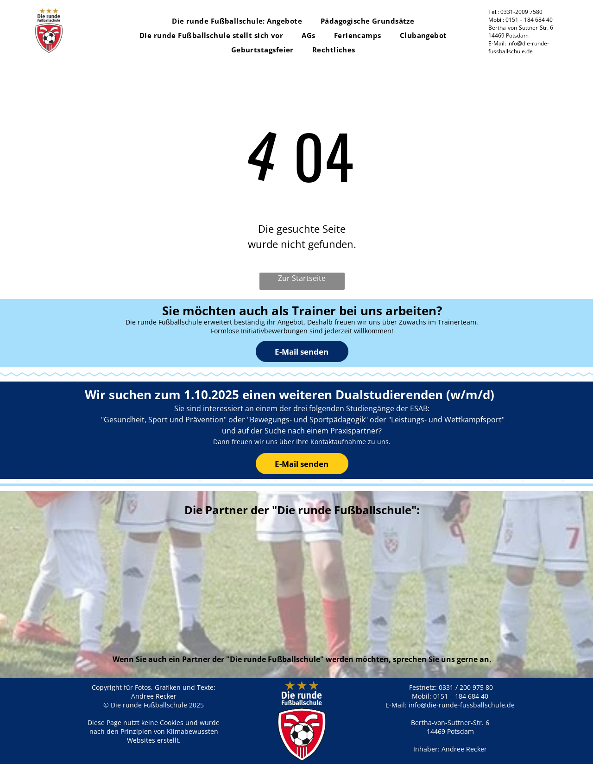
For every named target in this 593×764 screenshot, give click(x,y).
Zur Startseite (302, 278)
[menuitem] (237, 21)
